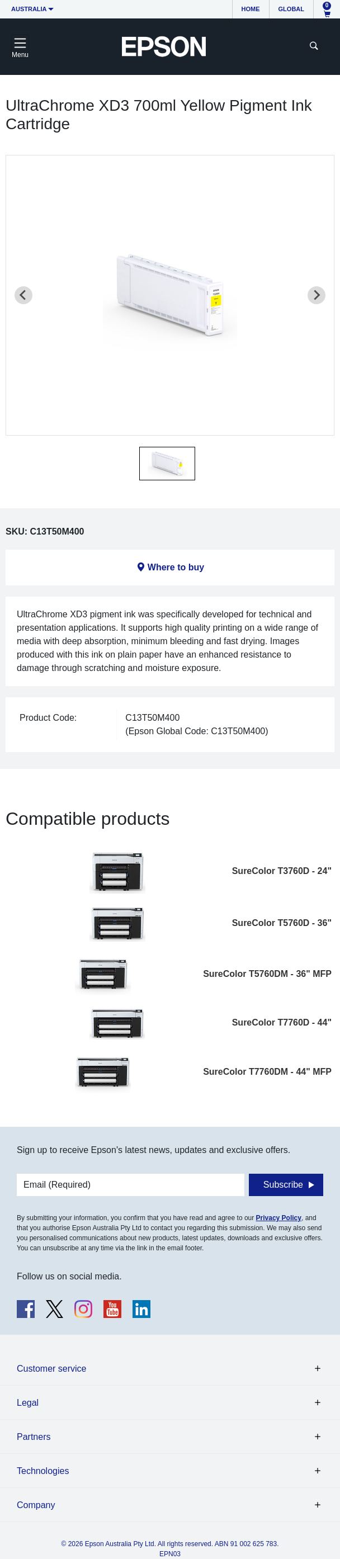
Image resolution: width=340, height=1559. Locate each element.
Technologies (43, 1471)
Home (251, 9)
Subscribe (283, 1184)
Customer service (51, 1368)
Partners (33, 1437)
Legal (28, 1402)
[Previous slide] (23, 295)
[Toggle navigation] (20, 46)
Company (36, 1505)
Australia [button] (29, 9)
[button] (167, 463)
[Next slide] (316, 295)
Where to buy (176, 567)
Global (291, 9)
